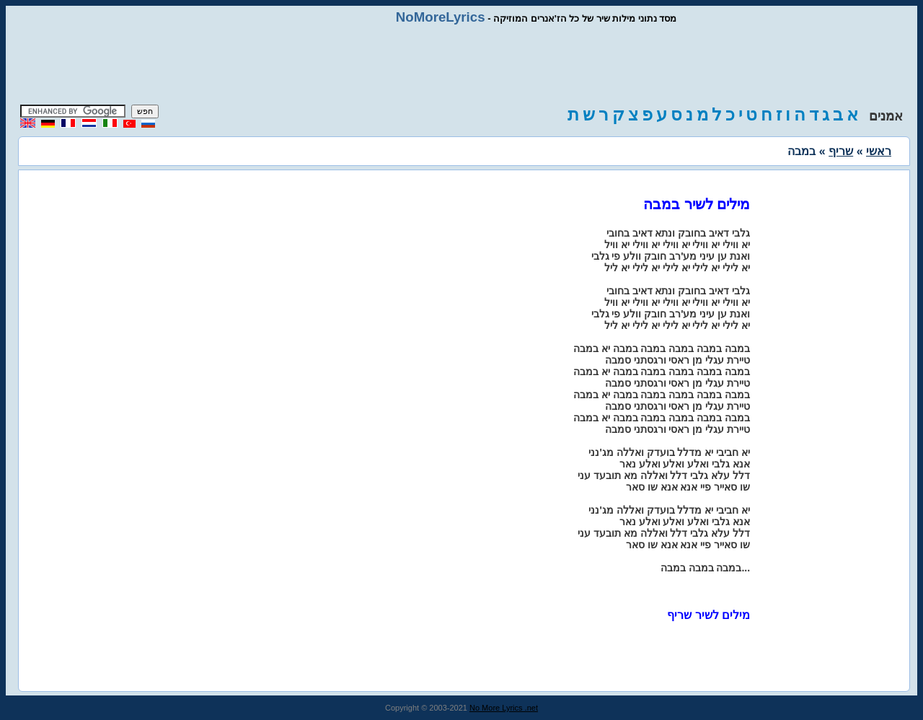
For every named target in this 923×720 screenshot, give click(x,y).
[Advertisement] (461, 64)
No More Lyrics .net (503, 707)
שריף (841, 151)
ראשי (878, 151)
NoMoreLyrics (440, 17)
